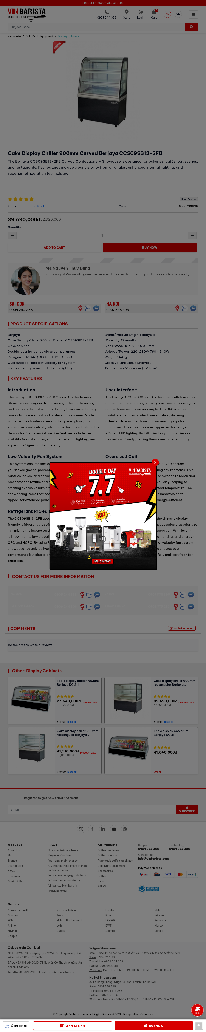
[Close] (155, 462)
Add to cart (72, 1026)
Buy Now (153, 1026)
